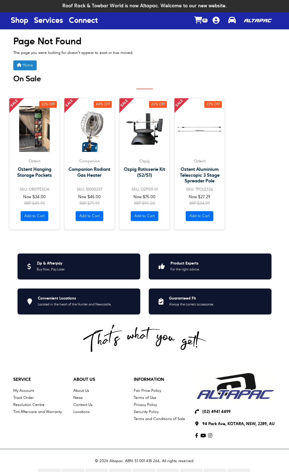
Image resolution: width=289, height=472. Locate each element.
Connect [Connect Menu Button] (83, 21)
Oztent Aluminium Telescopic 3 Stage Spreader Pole (200, 175)
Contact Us (83, 405)
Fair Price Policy (147, 391)
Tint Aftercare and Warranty (37, 412)
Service (22, 379)
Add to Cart (34, 216)
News (78, 398)
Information (149, 379)
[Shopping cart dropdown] (201, 20)
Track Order (23, 398)
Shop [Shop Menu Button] (19, 21)
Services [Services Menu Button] (48, 21)
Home (25, 65)
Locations (81, 412)
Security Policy (146, 412)
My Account (23, 391)
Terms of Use (145, 398)
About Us (84, 379)
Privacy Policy (145, 405)
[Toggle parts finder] (232, 20)
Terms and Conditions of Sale (159, 419)
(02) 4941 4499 (216, 412)
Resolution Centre (29, 405)
